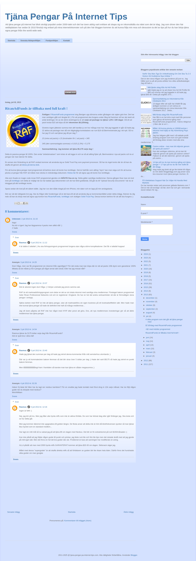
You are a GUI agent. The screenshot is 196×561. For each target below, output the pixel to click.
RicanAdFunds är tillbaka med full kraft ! (162, 333)
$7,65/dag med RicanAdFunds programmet (163, 325)
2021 (146, 265)
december (150, 298)
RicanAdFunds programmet (62, 114)
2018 (146, 276)
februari (149, 352)
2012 (146, 360)
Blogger (134, 555)
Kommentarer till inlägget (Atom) (77, 521)
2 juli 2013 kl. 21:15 (29, 219)
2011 (146, 364)
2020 (146, 269)
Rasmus (23, 242)
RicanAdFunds (54, 196)
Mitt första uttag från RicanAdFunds (167, 115)
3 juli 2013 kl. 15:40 (39, 350)
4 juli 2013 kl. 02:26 (28, 383)
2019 (146, 272)
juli (147, 316)
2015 (146, 287)
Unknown (16, 219)
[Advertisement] (70, 67)
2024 (146, 254)
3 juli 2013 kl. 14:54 (28, 329)
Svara (14, 232)
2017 (146, 280)
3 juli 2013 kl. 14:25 (28, 262)
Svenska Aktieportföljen (30, 41)
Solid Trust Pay (87, 196)
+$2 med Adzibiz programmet (157, 329)
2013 (146, 294)
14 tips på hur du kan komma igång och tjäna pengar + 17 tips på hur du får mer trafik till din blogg (171, 164)
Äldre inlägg (129, 512)
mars (148, 348)
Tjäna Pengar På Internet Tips (66, 16)
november (150, 301)
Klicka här (71, 173)
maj (148, 341)
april (148, 345)
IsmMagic (16, 181)
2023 (146, 258)
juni (148, 337)
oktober (149, 305)
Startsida (11, 41)
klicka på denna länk (30, 165)
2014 (146, 291)
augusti (149, 313)
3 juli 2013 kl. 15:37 (39, 283)
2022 (146, 261)
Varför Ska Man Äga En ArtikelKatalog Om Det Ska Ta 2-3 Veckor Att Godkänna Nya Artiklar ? (166, 75)
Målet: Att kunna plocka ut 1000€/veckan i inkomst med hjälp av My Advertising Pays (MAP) (170, 130)
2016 (146, 283)
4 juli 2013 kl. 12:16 (39, 407)
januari (149, 356)
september (150, 309)
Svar (17, 237)
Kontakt (66, 41)
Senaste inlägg (13, 512)
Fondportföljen (52, 41)
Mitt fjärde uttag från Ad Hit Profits (162, 87)
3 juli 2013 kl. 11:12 (39, 242)
